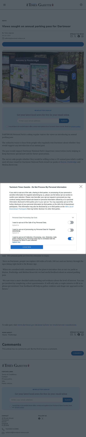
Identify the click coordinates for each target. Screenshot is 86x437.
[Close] (82, 187)
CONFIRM (27, 247)
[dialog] (43, 218)
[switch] (71, 222)
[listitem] (43, 217)
